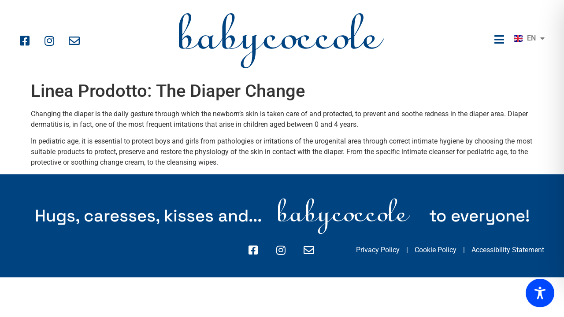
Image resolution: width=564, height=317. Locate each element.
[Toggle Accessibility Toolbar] (540, 293)
